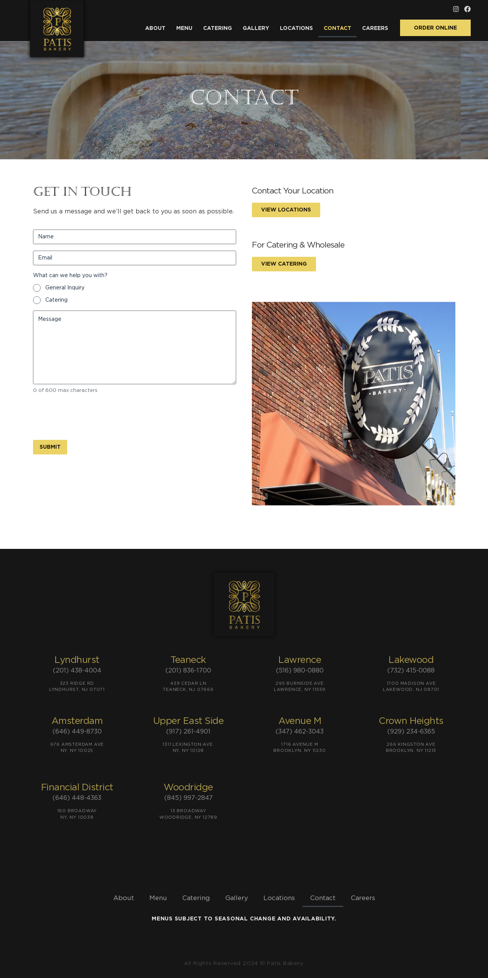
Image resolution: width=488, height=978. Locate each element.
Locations (296, 28)
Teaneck (188, 660)
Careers (375, 28)
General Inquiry (64, 288)
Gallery (256, 28)
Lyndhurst (77, 660)
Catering (217, 28)
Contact (337, 28)
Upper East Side (188, 721)
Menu (184, 28)
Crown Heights (411, 721)
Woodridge (188, 787)
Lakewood (411, 660)
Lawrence (299, 660)
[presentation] (91, 416)
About (155, 28)
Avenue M (299, 721)
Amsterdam (77, 721)
